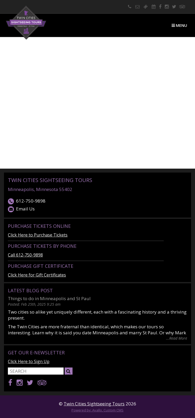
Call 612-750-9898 (25, 255)
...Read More (176, 338)
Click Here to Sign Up (28, 361)
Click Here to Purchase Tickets (38, 235)
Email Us (21, 209)
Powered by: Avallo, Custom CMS (97, 410)
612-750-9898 (26, 201)
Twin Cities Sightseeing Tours (50, 180)
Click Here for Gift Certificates (37, 275)
